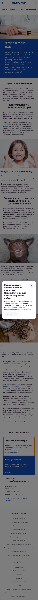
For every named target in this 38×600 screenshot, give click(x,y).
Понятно (11, 314)
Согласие (13, 303)
